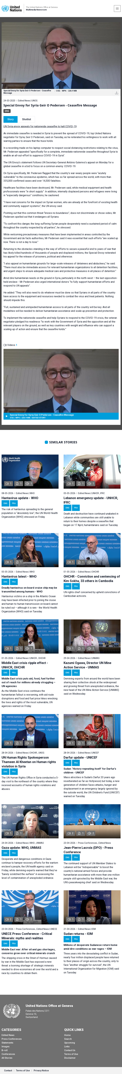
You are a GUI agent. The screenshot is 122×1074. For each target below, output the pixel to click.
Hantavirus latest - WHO (19, 576)
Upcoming (69, 1042)
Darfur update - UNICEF (80, 757)
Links (67, 1046)
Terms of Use (71, 1054)
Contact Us (69, 1050)
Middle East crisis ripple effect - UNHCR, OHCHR (25, 665)
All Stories (7, 1058)
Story (10, 119)
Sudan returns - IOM (78, 934)
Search (68, 1039)
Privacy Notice (41, 1070)
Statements (7, 1042)
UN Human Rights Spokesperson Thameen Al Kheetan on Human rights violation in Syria (29, 762)
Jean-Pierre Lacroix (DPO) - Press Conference (88, 850)
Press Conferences (12, 1039)
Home (67, 1035)
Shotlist (26, 119)
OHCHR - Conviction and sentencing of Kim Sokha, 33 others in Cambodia (92, 579)
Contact (8, 1070)
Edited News (8, 1035)
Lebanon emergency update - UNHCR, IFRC (91, 500)
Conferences (8, 1054)
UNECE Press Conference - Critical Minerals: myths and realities (27, 936)
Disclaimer (70, 1058)
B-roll (5, 1050)
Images (5, 1046)
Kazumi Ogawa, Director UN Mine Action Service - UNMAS (87, 665)
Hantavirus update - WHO (20, 498)
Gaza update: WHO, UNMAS (21, 848)
